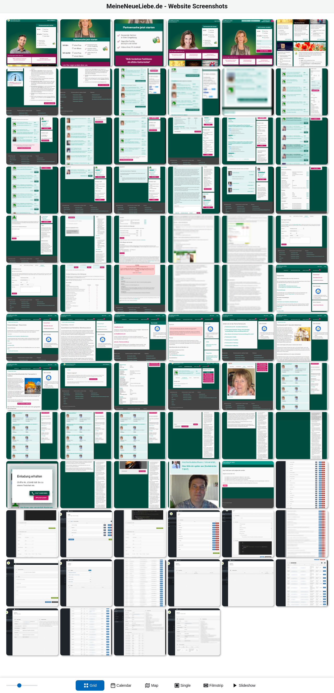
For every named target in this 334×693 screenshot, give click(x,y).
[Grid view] (90, 685)
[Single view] (182, 685)
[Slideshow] (244, 685)
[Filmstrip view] (213, 685)
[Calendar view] (120, 685)
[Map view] (151, 685)
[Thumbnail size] (22, 685)
